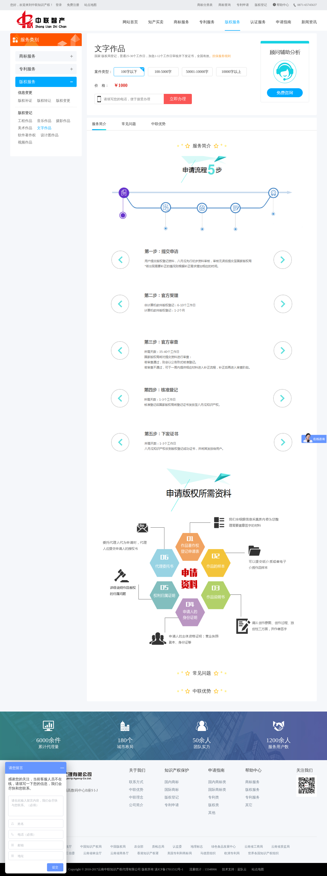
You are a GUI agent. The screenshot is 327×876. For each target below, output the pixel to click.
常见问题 (129, 124)
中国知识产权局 (91, 846)
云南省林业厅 (92, 853)
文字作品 (44, 128)
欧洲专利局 (232, 853)
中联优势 (158, 124)
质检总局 (158, 846)
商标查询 (224, 5)
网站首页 (130, 22)
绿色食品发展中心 (223, 846)
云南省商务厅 (119, 853)
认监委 (177, 846)
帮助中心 (283, 5)
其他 (211, 813)
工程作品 (25, 121)
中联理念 (136, 797)
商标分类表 (205, 5)
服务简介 (99, 124)
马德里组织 (208, 853)
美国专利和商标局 (179, 853)
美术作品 (25, 128)
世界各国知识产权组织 (263, 853)
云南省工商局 (253, 846)
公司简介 (136, 805)
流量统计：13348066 (203, 869)
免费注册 (73, 5)
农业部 (138, 846)
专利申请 (243, 5)
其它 (248, 805)
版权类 (213, 805)
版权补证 (25, 101)
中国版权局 (118, 846)
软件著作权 (27, 135)
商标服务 (181, 22)
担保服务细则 (221, 56)
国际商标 (172, 790)
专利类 (213, 797)
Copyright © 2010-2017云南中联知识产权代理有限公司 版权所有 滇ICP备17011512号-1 (125, 869)
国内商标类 (217, 782)
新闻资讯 (309, 22)
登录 (59, 5)
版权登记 (261, 5)
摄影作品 (63, 121)
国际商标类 (217, 790)
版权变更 (63, 101)
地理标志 (197, 846)
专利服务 (207, 22)
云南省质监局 (280, 846)
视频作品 (25, 142)
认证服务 (258, 22)
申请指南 (283, 22)
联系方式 (136, 782)
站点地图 (90, 5)
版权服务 (232, 22)
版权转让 (44, 101)
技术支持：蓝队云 (234, 869)
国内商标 (172, 782)
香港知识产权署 (148, 853)
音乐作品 (44, 121)
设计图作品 (50, 135)
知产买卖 (156, 22)
